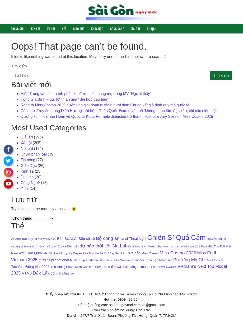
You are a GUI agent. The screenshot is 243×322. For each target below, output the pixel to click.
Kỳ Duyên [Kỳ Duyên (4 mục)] (75, 253)
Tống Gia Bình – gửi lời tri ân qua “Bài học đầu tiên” (64, 99)
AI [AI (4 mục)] (12, 239)
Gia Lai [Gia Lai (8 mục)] (119, 245)
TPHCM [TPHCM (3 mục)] (96, 266)
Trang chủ (17, 28)
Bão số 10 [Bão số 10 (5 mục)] (87, 239)
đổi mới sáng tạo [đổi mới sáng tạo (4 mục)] (62, 273)
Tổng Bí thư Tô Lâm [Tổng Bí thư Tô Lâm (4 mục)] (143, 267)
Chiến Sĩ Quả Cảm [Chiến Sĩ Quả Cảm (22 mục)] (176, 237)
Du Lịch (151, 28)
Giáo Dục (78, 28)
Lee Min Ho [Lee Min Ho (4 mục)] (91, 253)
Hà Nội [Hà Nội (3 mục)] (48, 253)
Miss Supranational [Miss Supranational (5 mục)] (53, 260)
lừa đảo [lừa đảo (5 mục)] (134, 253)
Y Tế (64, 28)
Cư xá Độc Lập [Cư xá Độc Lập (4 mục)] (68, 246)
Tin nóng (28, 160)
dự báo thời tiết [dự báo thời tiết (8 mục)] (94, 245)
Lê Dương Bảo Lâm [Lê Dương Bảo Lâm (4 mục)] (113, 253)
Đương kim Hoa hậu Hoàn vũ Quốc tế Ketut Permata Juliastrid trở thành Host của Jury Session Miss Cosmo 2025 (117, 116)
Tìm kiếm (19, 66)
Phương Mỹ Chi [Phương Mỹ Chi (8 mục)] (189, 259)
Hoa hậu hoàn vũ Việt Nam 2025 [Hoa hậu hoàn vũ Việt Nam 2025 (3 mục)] (181, 246)
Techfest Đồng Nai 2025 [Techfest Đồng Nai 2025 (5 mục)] (30, 267)
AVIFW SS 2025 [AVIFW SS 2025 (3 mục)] (47, 238)
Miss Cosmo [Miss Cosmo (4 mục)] (150, 253)
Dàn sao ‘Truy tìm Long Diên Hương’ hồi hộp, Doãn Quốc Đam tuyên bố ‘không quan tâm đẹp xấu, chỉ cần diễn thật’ (119, 111)
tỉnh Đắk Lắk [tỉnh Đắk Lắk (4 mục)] (119, 267)
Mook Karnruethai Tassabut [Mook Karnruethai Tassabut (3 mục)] (115, 260)
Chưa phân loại (34, 154)
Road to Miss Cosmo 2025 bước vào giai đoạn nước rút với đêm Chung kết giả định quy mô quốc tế (105, 105)
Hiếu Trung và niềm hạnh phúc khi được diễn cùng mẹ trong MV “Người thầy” (86, 94)
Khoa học (97, 28)
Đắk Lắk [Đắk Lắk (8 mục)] (41, 272)
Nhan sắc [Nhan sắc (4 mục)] (165, 260)
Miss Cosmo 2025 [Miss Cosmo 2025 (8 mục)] (177, 252)
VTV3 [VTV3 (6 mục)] (27, 273)
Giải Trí (135, 28)
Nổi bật (27, 149)
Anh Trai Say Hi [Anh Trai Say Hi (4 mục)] (26, 239)
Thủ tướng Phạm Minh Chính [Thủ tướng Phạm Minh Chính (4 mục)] (71, 267)
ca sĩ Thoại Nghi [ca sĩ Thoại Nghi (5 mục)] (133, 239)
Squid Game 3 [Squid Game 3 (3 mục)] (214, 260)
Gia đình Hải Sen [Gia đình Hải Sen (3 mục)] (136, 246)
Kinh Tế (35, 28)
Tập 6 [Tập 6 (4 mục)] (106, 267)
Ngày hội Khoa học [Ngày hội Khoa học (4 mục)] (144, 260)
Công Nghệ (117, 28)
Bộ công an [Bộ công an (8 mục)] (107, 238)
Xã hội (51, 28)
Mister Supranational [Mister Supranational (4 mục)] (84, 260)
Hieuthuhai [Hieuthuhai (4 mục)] (154, 246)
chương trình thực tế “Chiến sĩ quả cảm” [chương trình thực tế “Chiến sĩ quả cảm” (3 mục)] (33, 246)
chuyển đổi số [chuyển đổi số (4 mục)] (216, 239)
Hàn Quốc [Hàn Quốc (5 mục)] (35, 253)
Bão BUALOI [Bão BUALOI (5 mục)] (67, 239)
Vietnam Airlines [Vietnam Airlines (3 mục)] (167, 266)
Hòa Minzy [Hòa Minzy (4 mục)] (60, 253)
